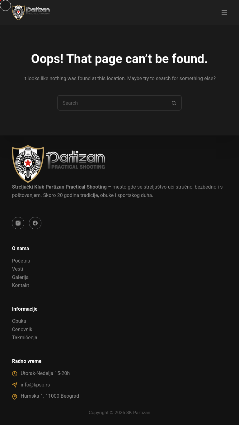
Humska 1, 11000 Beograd (50, 396)
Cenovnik (22, 329)
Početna (21, 261)
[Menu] (224, 12)
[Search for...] (111, 103)
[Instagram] (18, 223)
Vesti (17, 269)
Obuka (19, 321)
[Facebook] (35, 223)
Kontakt (20, 285)
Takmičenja (24, 337)
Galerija (20, 277)
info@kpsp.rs (35, 385)
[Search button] (174, 103)
